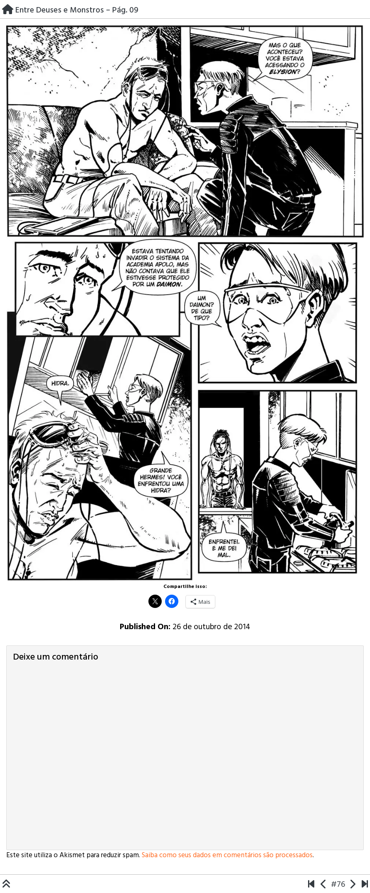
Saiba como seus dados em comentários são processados (227, 855)
